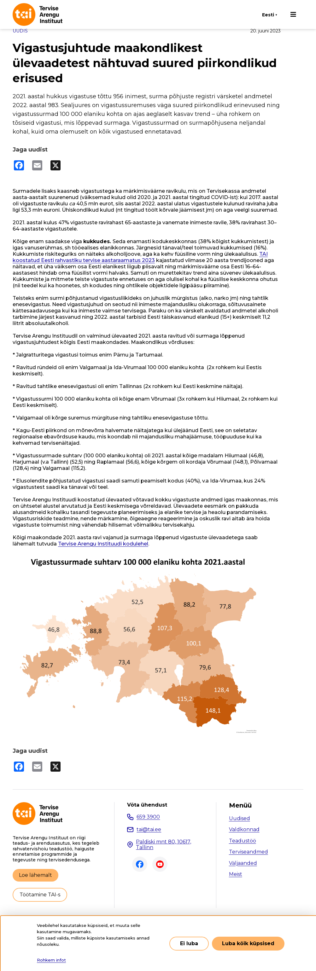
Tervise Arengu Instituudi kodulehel (103, 544)
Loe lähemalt (35, 875)
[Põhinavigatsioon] (293, 14)
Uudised (239, 818)
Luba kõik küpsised (248, 943)
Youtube (159, 864)
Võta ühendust (147, 805)
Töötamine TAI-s (40, 895)
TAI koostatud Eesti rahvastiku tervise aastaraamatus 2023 (140, 257)
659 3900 (148, 817)
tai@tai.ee (149, 829)
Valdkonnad (244, 829)
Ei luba (189, 943)
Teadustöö (242, 841)
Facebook (139, 864)
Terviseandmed (248, 852)
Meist (235, 874)
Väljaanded (243, 863)
